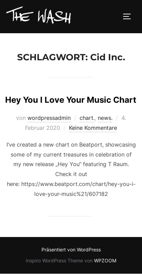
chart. (87, 117)
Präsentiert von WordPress (71, 249)
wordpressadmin (49, 117)
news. (105, 117)
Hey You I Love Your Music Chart (70, 100)
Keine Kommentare (93, 127)
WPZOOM (105, 260)
